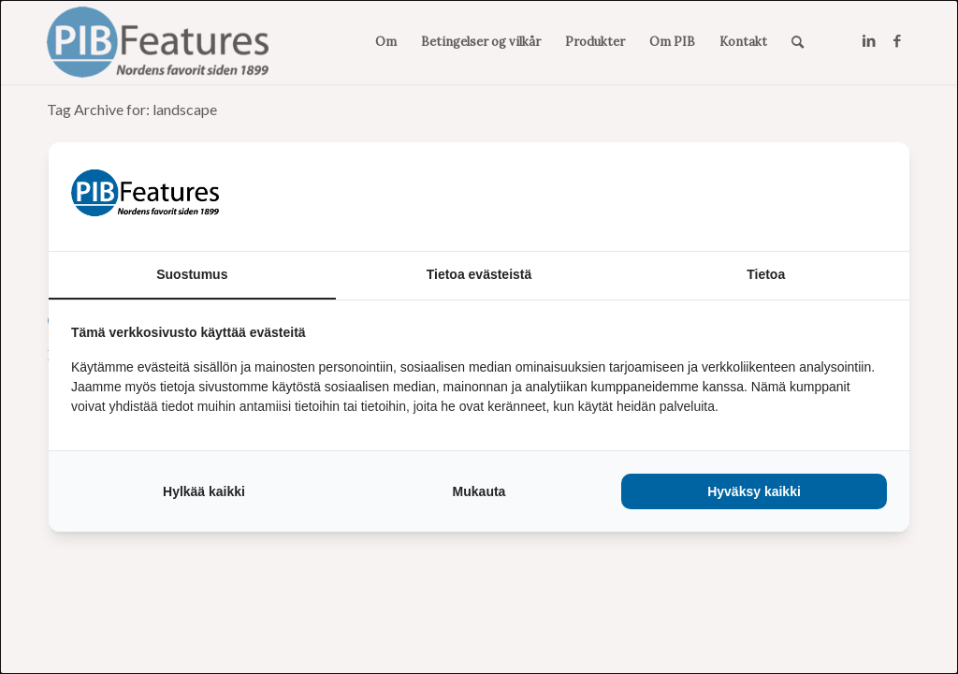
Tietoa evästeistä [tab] (479, 274)
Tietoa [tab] (766, 274)
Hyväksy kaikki (754, 491)
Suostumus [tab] (191, 274)
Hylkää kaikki (204, 491)
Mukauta (479, 491)
